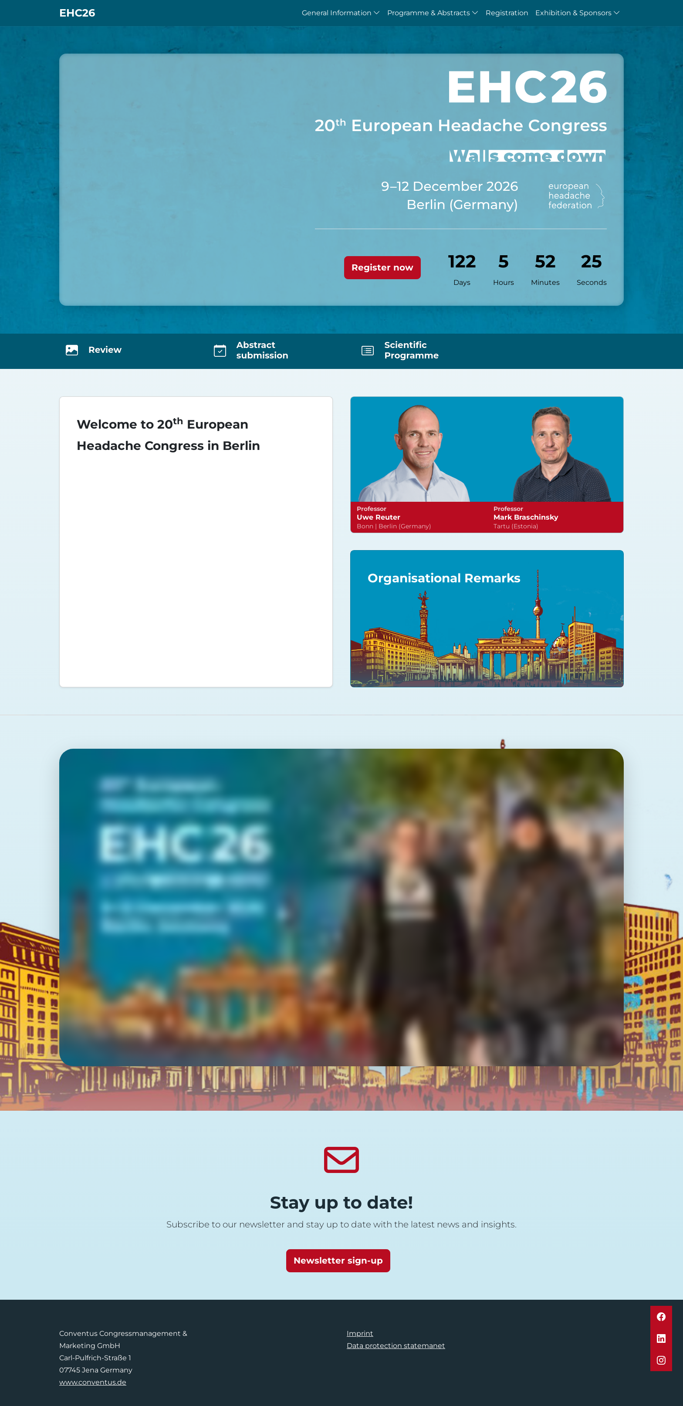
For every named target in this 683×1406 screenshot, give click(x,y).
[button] (661, 1317)
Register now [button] (382, 267)
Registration (507, 13)
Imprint (360, 1333)
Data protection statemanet (396, 1346)
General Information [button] (341, 13)
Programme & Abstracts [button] (433, 13)
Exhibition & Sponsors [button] (577, 13)
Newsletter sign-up (338, 1260)
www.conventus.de (92, 1382)
